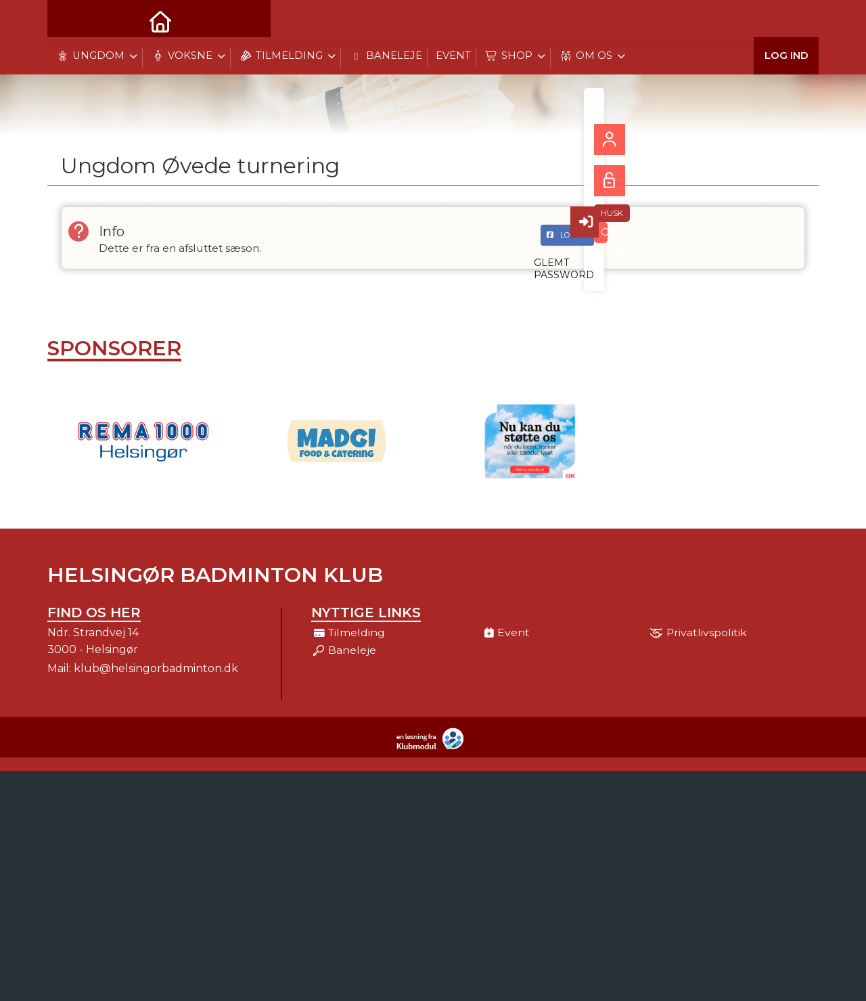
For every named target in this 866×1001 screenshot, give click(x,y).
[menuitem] (67, 20)
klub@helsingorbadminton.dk (156, 671)
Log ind (786, 20)
